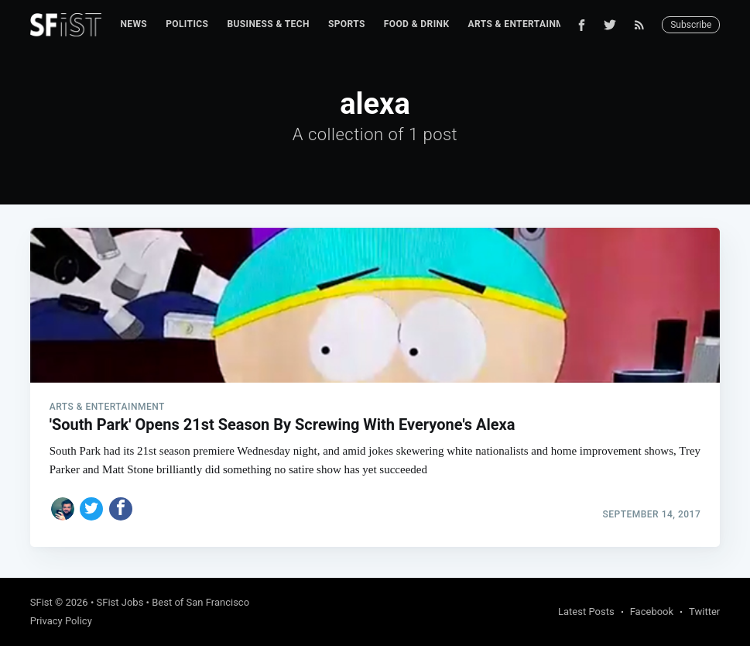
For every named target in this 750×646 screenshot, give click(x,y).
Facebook (651, 611)
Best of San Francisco (200, 602)
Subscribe (690, 24)
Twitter (704, 611)
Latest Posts (586, 611)
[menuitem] (133, 24)
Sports (346, 24)
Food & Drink (417, 24)
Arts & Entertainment (524, 24)
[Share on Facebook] (121, 509)
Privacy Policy (61, 621)
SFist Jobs (120, 602)
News (133, 24)
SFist (41, 602)
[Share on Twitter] (91, 509)
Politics (187, 24)
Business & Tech (268, 24)
